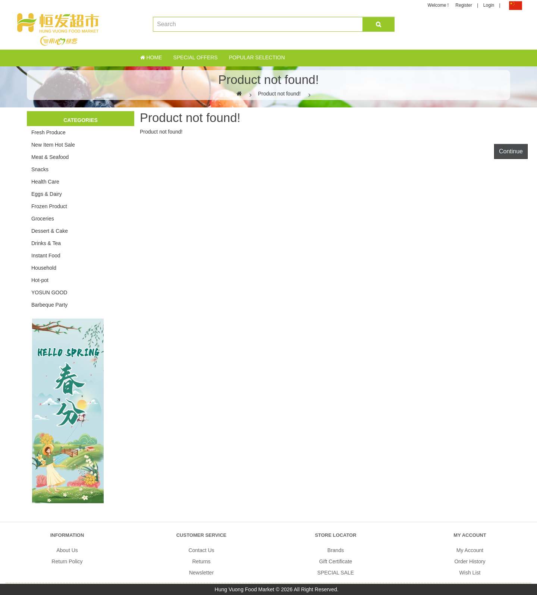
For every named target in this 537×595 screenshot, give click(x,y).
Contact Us (201, 550)
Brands (335, 550)
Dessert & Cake (49, 231)
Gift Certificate (335, 561)
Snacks (39, 169)
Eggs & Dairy (46, 194)
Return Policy (66, 561)
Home (151, 57)
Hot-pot (39, 280)
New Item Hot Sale (53, 145)
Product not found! (279, 94)
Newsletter (201, 573)
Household (43, 268)
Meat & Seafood (50, 157)
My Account (469, 550)
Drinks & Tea (46, 243)
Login (488, 5)
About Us (67, 550)
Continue (511, 151)
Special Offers (195, 57)
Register (463, 5)
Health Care (45, 182)
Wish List (470, 573)
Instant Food (45, 256)
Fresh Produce (48, 132)
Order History (469, 561)
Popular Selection (257, 57)
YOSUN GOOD (49, 292)
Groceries (42, 219)
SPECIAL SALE (335, 573)
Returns (201, 561)
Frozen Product (49, 206)
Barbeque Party (49, 305)
